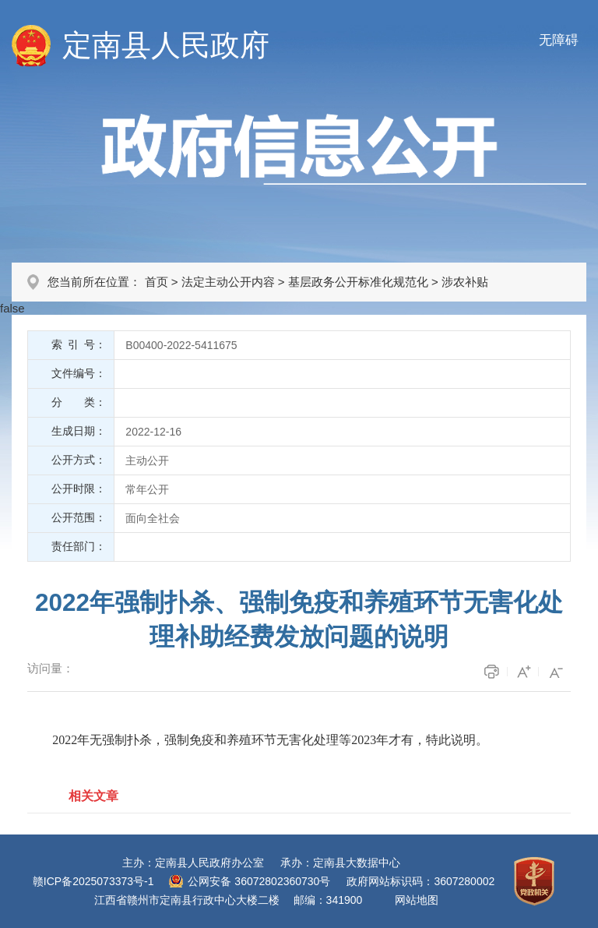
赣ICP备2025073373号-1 (93, 881)
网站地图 (416, 900)
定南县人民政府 (165, 45)
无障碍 (559, 40)
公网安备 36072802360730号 (259, 881)
